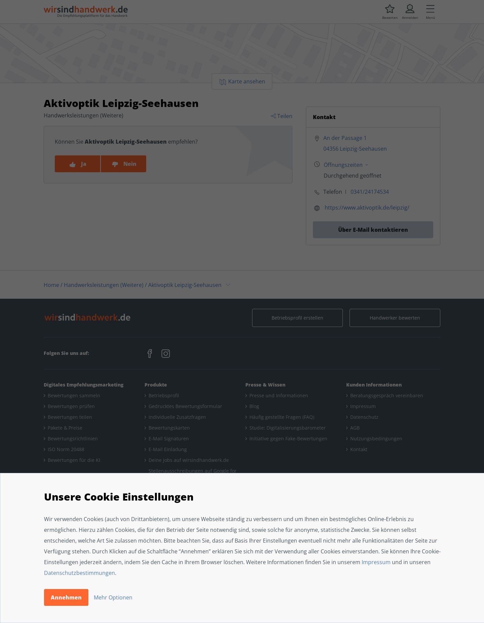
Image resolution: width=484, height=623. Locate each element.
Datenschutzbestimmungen (79, 573)
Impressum (376, 562)
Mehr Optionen (113, 597)
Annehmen (66, 597)
